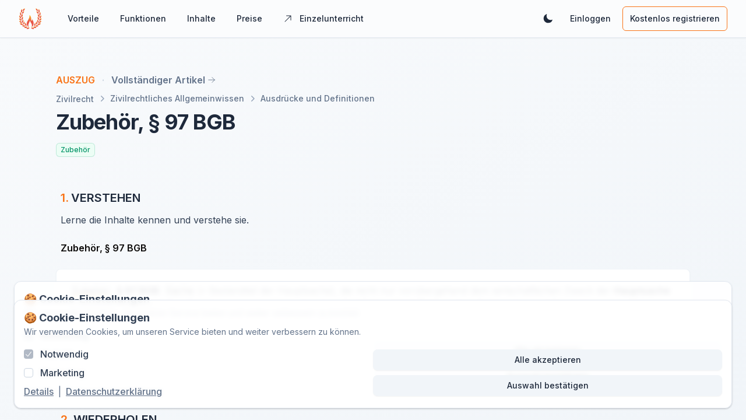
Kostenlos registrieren (675, 18)
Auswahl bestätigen (548, 385)
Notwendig (64, 354)
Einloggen (590, 18)
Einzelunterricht (323, 18)
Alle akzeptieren (548, 360)
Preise (249, 18)
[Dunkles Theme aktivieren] (547, 18)
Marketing (62, 373)
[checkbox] (28, 354)
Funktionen (143, 18)
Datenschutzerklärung (114, 391)
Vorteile (83, 18)
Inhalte (201, 18)
